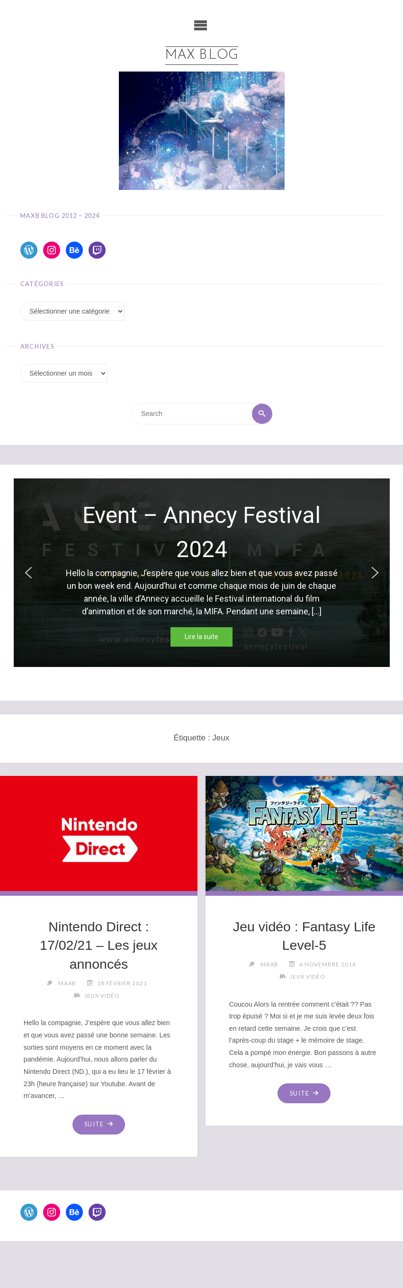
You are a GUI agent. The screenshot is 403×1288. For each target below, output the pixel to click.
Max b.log (201, 55)
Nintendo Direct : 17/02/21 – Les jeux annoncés (99, 945)
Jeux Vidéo (101, 995)
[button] (28, 572)
